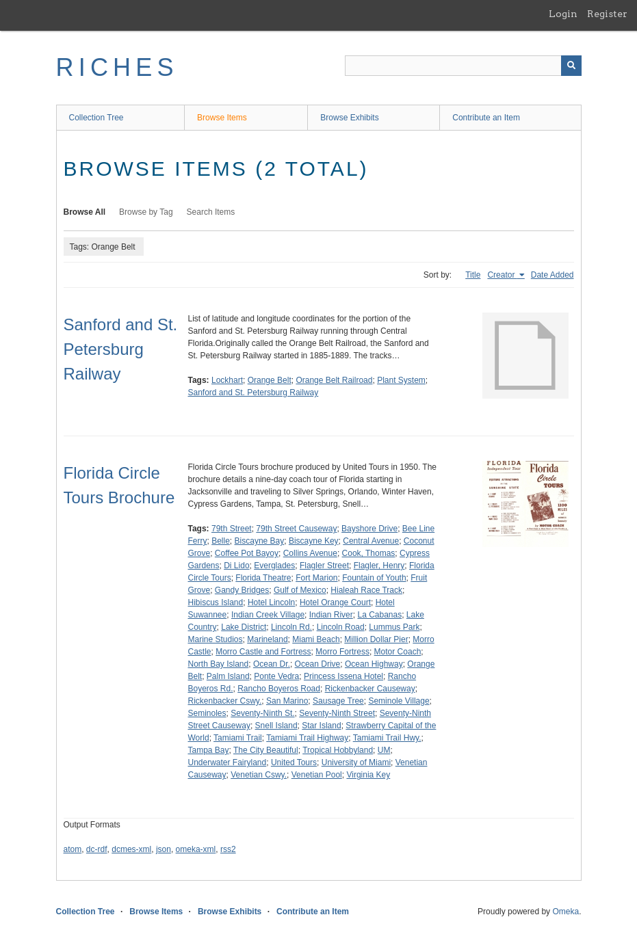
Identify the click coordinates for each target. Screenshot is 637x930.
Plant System (401, 380)
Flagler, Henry (379, 565)
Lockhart (227, 380)
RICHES (117, 67)
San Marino (287, 701)
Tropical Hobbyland (337, 750)
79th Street (231, 528)
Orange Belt (269, 380)
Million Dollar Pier (376, 639)
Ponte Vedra (276, 676)
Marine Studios (215, 639)
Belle (220, 541)
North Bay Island (218, 664)
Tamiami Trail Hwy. (387, 738)
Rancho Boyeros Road (278, 688)
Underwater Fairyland (227, 762)
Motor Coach (397, 651)
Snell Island (276, 725)
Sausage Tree (338, 701)
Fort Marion (316, 578)
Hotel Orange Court (335, 602)
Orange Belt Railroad (334, 380)
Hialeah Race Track (366, 590)
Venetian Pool (316, 775)
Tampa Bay (208, 750)
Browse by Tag (146, 212)
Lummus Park (394, 627)
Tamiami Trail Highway (307, 738)
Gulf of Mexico (300, 590)
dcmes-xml (131, 849)
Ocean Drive (318, 664)
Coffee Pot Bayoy (246, 553)
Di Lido (236, 565)
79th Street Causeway (296, 528)
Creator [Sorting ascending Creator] (502, 275)
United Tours (294, 762)
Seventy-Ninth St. (262, 713)
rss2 (228, 849)
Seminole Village (398, 701)
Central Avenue (371, 541)
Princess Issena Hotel (343, 676)
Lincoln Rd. (291, 627)
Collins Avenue (310, 553)
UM (384, 750)
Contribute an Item (486, 117)
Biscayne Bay (260, 541)
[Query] (463, 65)
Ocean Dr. (271, 664)
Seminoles (207, 713)
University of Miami (356, 762)
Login (563, 13)
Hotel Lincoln (271, 602)
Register (607, 13)
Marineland (267, 639)
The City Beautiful (265, 750)
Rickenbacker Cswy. (225, 701)
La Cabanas (379, 615)
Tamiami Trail (237, 738)
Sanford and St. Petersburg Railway (121, 349)
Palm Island (228, 676)
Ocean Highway (374, 664)
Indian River (331, 615)
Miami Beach (315, 639)
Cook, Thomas (368, 553)
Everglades (274, 565)
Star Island (321, 725)
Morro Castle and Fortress (263, 651)
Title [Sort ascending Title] (472, 275)
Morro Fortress (342, 651)
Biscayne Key (314, 541)
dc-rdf (96, 849)
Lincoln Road (341, 627)
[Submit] (571, 65)
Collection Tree (96, 117)
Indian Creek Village (267, 615)
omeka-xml (196, 849)
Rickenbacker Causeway (370, 688)
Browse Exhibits (349, 117)
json (163, 849)
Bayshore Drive (369, 528)
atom (73, 849)
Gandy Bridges (242, 590)
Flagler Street (324, 565)
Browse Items (222, 117)
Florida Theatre (263, 578)
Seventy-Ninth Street (337, 713)
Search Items (211, 212)
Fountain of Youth (374, 578)
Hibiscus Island (216, 602)
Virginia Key (368, 775)
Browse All (85, 212)
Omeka (565, 911)
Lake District (243, 627)
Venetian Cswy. (259, 775)
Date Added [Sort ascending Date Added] (552, 275)
